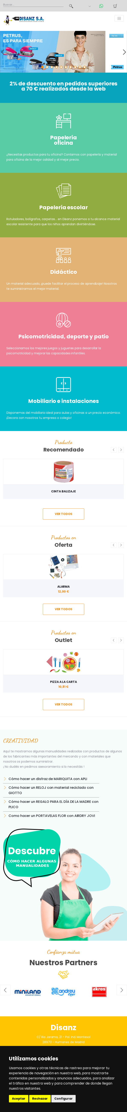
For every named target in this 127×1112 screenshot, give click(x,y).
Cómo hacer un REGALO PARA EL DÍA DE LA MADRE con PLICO (53, 804)
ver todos (63, 514)
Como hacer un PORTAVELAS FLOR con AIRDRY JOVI (52, 815)
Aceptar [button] (18, 1098)
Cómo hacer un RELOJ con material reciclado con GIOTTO (51, 790)
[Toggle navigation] (119, 18)
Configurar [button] (63, 1098)
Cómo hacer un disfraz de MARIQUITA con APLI (48, 778)
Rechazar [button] (40, 1098)
